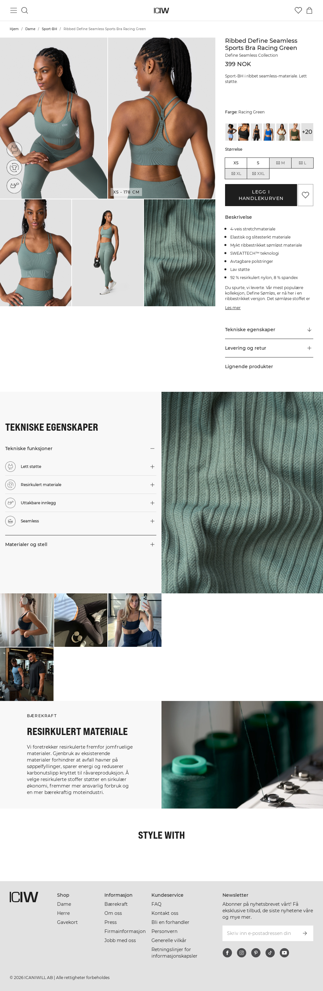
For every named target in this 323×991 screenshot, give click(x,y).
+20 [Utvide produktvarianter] (307, 131)
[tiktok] (270, 952)
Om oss (113, 913)
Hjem (14, 29)
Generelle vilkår (168, 940)
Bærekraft (116, 904)
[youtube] (284, 952)
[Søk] (24, 10)
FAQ (156, 904)
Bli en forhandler (170, 922)
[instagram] (241, 952)
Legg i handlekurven (261, 195)
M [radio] (280, 163)
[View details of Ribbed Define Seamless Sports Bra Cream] (282, 132)
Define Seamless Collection (251, 55)
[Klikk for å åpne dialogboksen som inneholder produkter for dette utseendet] (27, 620)
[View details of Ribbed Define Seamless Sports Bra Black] (244, 132)
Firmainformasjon (125, 931)
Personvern (164, 931)
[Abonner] (304, 933)
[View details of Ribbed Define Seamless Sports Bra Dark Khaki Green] (295, 132)
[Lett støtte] (14, 149)
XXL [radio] (258, 173)
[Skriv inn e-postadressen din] (259, 933)
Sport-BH (49, 29)
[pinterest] (255, 952)
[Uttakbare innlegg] (14, 185)
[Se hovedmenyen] (13, 10)
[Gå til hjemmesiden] (161, 10)
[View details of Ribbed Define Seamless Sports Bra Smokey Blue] (231, 132)
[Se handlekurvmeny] (309, 10)
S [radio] (258, 162)
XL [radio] (236, 173)
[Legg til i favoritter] (305, 195)
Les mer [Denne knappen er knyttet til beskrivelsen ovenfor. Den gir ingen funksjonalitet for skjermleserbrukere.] (233, 307)
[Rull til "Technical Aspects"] (269, 330)
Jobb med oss (120, 940)
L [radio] (302, 163)
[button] (53, 118)
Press (110, 922)
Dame (30, 29)
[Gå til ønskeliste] (298, 10)
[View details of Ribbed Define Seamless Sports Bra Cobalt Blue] (269, 132)
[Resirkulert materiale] (14, 167)
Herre (63, 913)
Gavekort (67, 922)
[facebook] (227, 952)
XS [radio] (235, 162)
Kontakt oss (164, 913)
